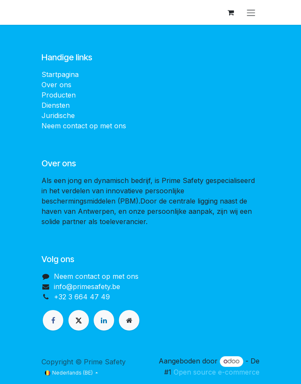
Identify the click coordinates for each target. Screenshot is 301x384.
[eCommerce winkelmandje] (230, 12)
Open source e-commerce (217, 372)
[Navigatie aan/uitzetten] (251, 12)
